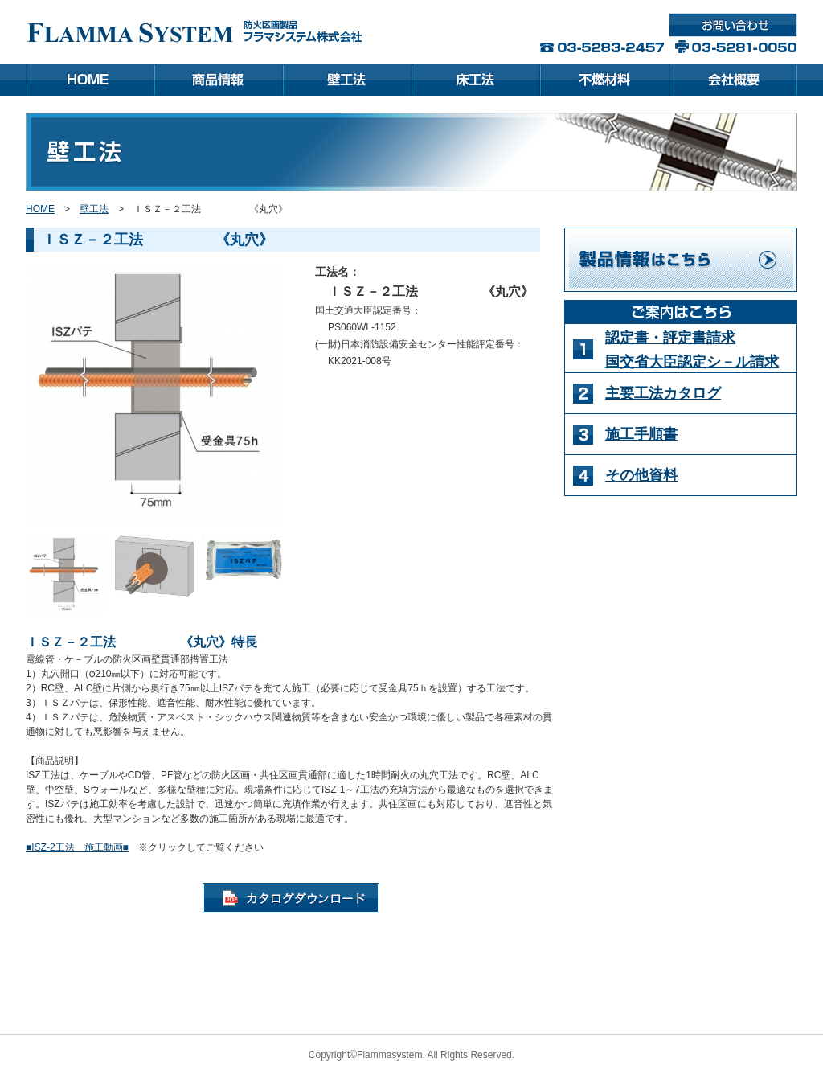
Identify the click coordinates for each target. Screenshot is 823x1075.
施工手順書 (641, 434)
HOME (40, 209)
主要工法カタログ (663, 393)
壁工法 (94, 209)
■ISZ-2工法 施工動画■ (77, 847)
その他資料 (641, 475)
